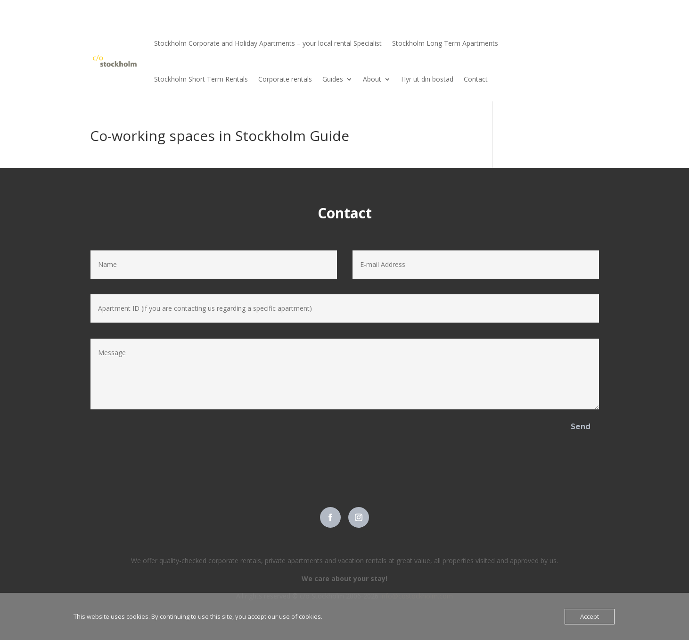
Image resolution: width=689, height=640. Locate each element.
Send (581, 426)
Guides (332, 79)
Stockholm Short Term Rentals (201, 79)
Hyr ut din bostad (427, 79)
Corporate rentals (285, 79)
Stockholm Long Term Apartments (445, 43)
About (372, 79)
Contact (476, 79)
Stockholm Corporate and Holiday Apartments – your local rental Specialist (268, 43)
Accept (589, 616)
